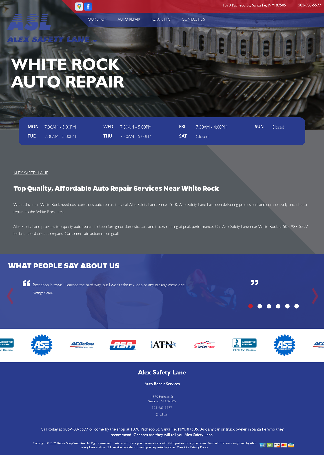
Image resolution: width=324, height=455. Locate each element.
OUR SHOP (97, 19)
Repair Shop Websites (71, 443)
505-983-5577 (309, 5)
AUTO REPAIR (129, 19)
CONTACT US (193, 19)
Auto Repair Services (162, 384)
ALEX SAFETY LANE (30, 172)
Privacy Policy (199, 447)
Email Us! (162, 414)
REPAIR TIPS (161, 19)
